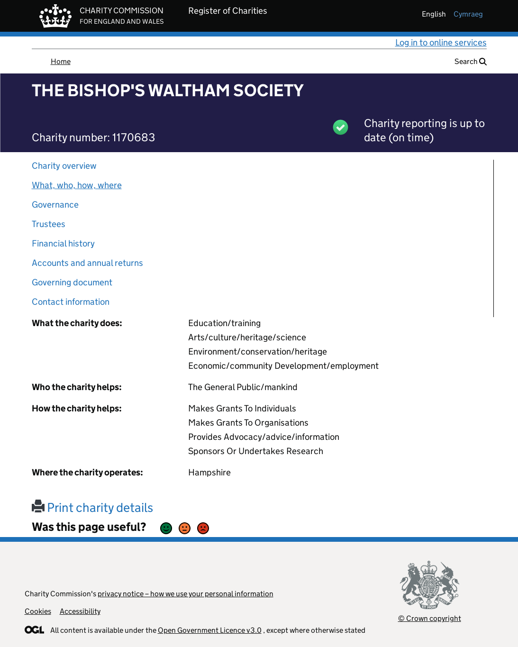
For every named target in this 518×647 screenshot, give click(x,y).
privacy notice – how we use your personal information (185, 593)
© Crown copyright (429, 618)
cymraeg (468, 13)
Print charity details (92, 507)
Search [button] (470, 61)
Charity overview (64, 165)
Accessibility (80, 611)
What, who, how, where (77, 185)
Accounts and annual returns (87, 262)
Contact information (70, 301)
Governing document (72, 282)
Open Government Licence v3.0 (210, 630)
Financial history (63, 243)
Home (61, 61)
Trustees (48, 224)
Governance (55, 204)
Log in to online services (441, 42)
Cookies (38, 611)
